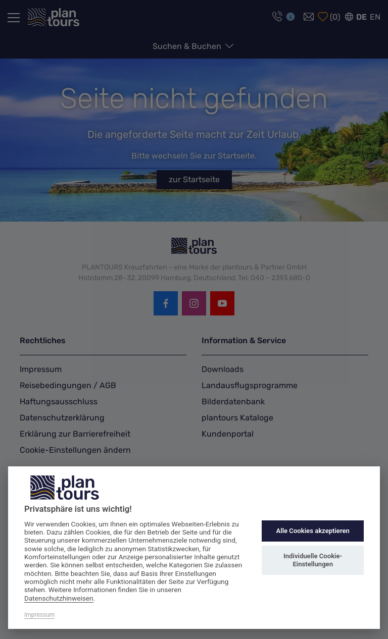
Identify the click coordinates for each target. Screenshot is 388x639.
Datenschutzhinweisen (58, 598)
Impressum (39, 614)
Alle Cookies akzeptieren (312, 531)
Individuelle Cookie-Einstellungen (312, 560)
